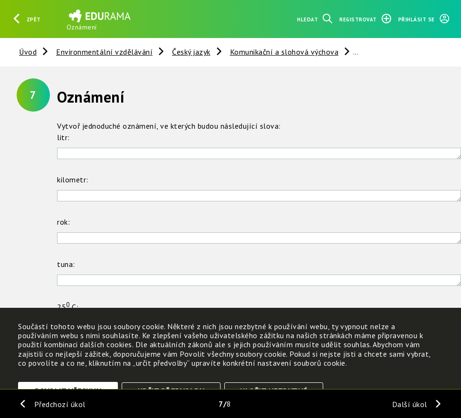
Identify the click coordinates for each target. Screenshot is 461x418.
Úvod (28, 52)
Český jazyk (191, 52)
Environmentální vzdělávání (104, 52)
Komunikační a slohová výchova (284, 52)
